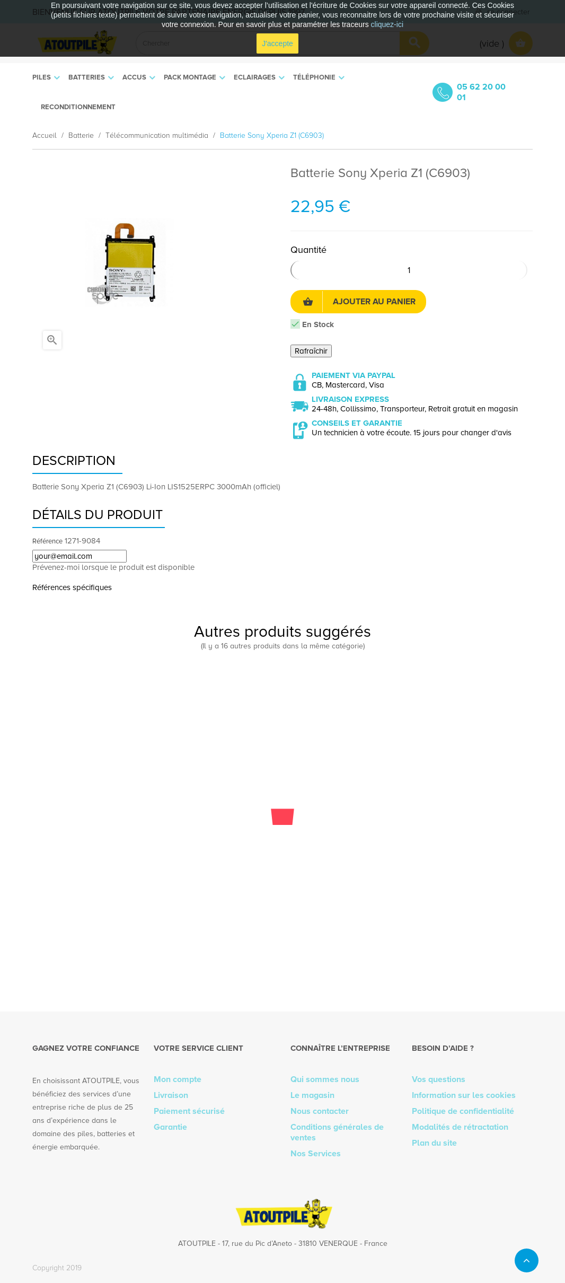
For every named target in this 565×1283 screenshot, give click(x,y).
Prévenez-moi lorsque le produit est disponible (113, 567)
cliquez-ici (387, 24)
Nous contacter (319, 1111)
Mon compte (177, 1079)
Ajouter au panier (359, 301)
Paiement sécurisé (189, 1111)
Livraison (171, 1095)
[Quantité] (408, 270)
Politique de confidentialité (463, 1111)
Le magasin (312, 1095)
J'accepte (277, 43)
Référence (47, 541)
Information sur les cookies (464, 1095)
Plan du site (434, 1143)
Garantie (170, 1127)
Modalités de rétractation (460, 1127)
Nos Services (315, 1153)
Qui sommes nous (324, 1079)
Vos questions (438, 1079)
